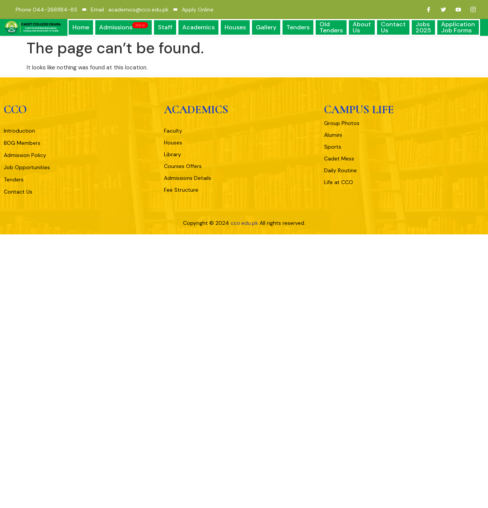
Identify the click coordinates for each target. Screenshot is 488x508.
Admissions (123, 26)
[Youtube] (455, 9)
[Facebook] (425, 9)
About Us (362, 27)
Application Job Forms (458, 27)
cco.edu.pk (244, 223)
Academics (198, 27)
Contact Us (393, 27)
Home (80, 27)
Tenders (298, 27)
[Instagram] (470, 9)
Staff (165, 27)
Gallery (266, 27)
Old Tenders (331, 27)
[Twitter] (440, 9)
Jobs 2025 (423, 27)
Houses (235, 27)
